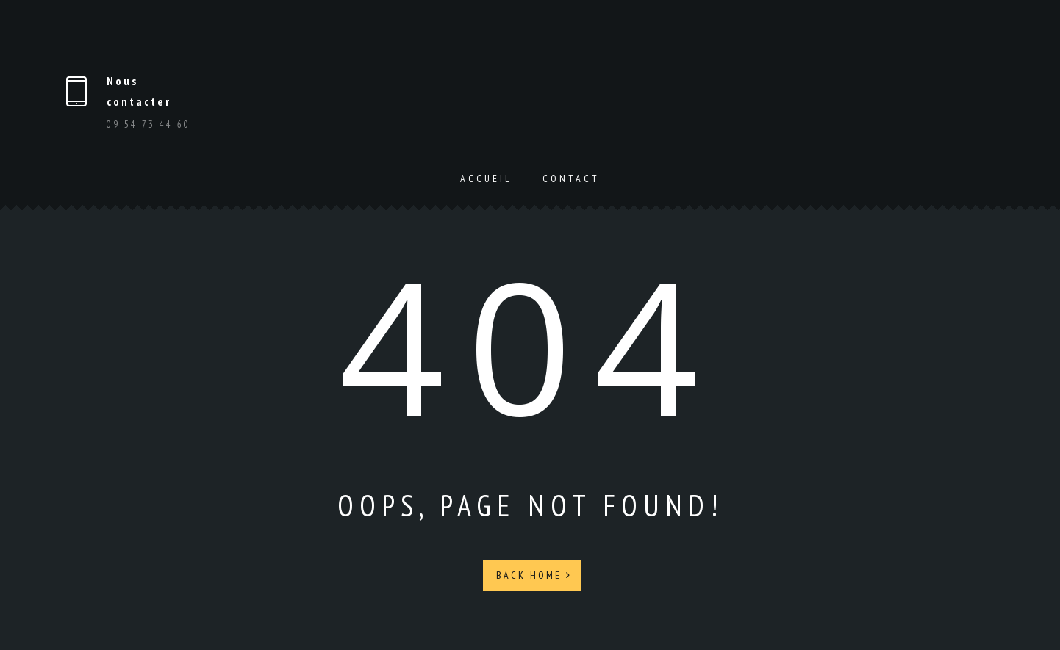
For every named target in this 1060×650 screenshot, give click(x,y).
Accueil (486, 178)
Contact (571, 178)
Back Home (534, 575)
